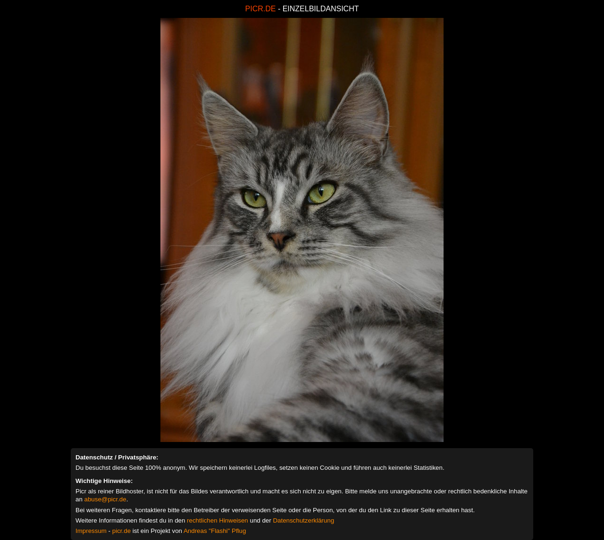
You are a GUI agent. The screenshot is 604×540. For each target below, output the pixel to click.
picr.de (121, 530)
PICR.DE (260, 9)
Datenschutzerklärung (303, 520)
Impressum (91, 530)
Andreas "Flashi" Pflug (215, 530)
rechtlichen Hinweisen (217, 520)
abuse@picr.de (105, 499)
